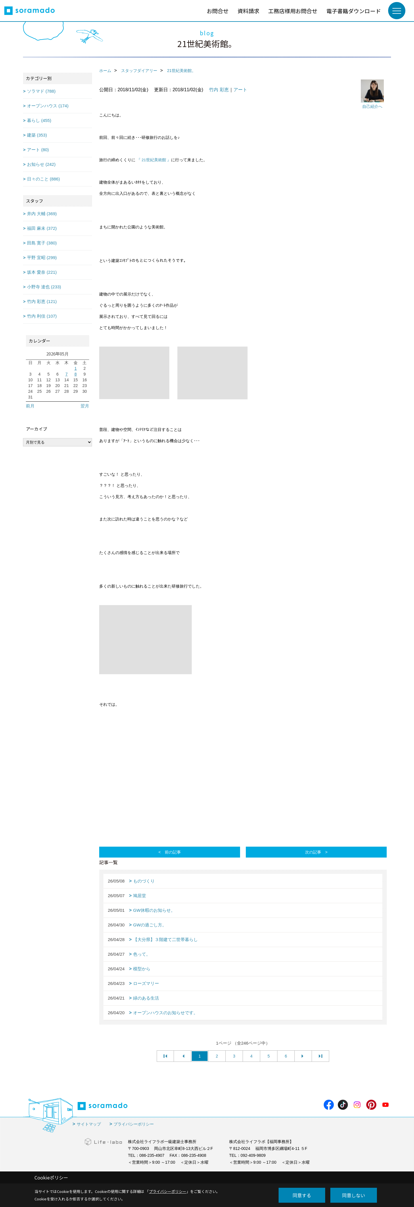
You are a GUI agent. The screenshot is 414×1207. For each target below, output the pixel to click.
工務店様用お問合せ (292, 11)
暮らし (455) (39, 120)
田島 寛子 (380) (42, 242)
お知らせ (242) (41, 164)
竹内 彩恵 (219, 89)
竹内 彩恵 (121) (42, 301)
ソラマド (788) (41, 91)
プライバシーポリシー (134, 1124)
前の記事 (173, 852)
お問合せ (218, 11)
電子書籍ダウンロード (353, 11)
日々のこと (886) (43, 178)
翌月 (84, 405)
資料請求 (248, 11)
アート (240, 89)
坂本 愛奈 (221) (42, 272)
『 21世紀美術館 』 (154, 160)
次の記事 (313, 852)
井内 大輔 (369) (42, 213)
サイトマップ (89, 1124)
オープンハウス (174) (47, 105)
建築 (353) (37, 135)
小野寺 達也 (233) (44, 286)
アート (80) (38, 149)
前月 (30, 405)
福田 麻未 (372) (42, 228)
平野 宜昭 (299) (42, 257)
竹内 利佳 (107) (42, 316)
